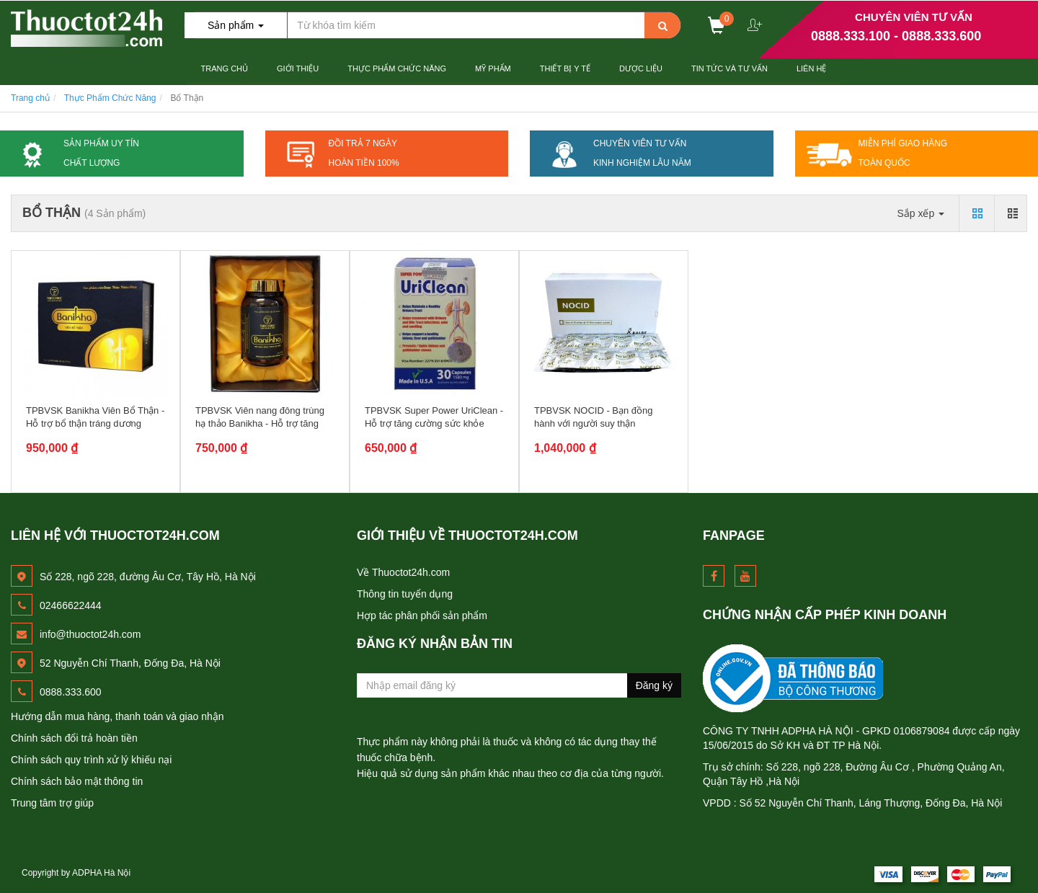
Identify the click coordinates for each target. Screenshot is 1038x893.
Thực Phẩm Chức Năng (396, 68)
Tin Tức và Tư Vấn (729, 68)
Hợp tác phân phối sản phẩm (422, 615)
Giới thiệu (298, 68)
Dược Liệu (640, 68)
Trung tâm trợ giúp (52, 803)
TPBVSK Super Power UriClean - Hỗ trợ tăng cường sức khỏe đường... (434, 423)
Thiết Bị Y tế (565, 68)
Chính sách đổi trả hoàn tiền (74, 738)
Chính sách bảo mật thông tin (77, 781)
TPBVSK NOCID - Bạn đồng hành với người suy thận (593, 417)
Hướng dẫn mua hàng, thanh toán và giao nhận (117, 716)
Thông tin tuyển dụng (405, 594)
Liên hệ (811, 68)
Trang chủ (224, 68)
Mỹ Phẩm (493, 68)
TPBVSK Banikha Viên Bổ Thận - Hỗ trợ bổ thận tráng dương (95, 417)
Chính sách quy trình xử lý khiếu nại (91, 759)
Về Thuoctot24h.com (403, 572)
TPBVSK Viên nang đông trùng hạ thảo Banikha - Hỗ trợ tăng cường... (259, 423)
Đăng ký (654, 685)
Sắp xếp (920, 213)
